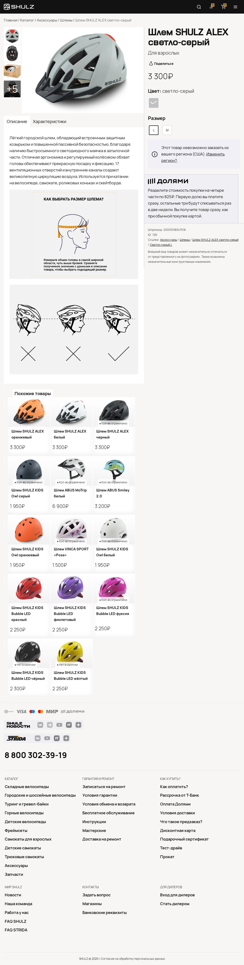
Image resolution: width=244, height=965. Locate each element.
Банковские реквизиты (104, 912)
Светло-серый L (161, 245)
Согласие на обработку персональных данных (133, 959)
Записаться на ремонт (104, 786)
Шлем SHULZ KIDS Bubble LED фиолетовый (70, 613)
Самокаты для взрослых (28, 839)
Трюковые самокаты (24, 856)
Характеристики (49, 121)
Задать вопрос (96, 895)
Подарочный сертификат (184, 839)
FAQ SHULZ (15, 921)
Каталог (27, 20)
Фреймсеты (16, 830)
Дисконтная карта (177, 830)
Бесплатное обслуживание (108, 812)
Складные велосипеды (27, 786)
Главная (10, 20)
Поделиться (163, 64)
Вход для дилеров (177, 895)
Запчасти (14, 874)
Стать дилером (174, 903)
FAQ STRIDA (16, 930)
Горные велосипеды (24, 812)
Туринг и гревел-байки (27, 804)
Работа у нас (17, 912)
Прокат (167, 856)
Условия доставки (177, 812)
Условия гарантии (99, 795)
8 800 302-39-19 (36, 755)
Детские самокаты (23, 848)
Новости (13, 895)
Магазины (92, 903)
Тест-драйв (171, 848)
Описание (17, 121)
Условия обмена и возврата (108, 804)
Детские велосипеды (25, 821)
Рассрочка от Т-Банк (179, 795)
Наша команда (18, 903)
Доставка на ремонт (101, 839)
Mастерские (94, 830)
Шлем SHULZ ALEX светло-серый (215, 240)
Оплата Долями (175, 804)
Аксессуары (47, 20)
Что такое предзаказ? (181, 821)
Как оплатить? (174, 786)
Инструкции (94, 821)
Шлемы (66, 20)
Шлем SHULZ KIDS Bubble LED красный (27, 613)
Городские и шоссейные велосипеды (40, 795)
